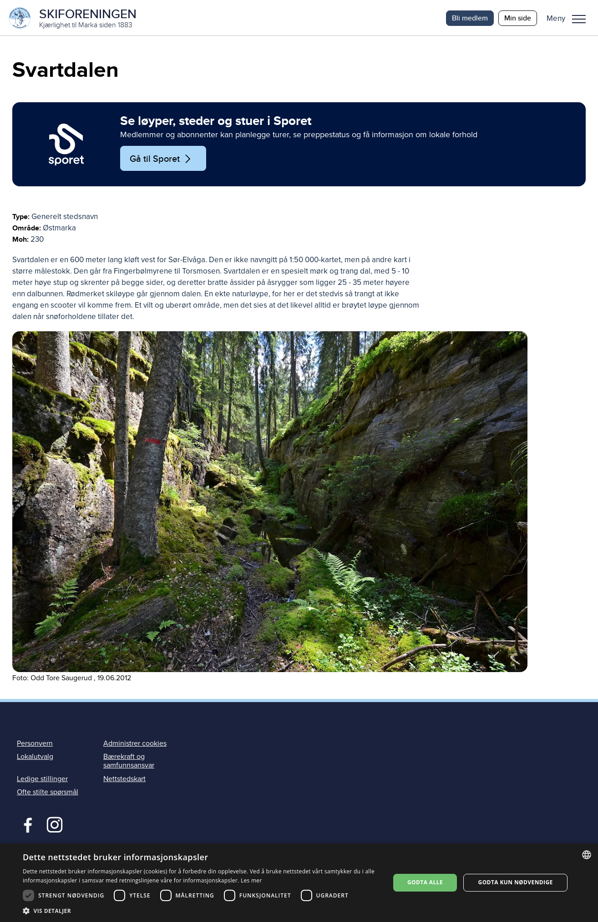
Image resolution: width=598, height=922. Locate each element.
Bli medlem (470, 18)
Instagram (54, 824)
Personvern (35, 744)
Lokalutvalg (35, 757)
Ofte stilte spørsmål (47, 792)
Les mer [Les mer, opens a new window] (251, 880)
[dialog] (299, 882)
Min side (517, 18)
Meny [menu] (579, 19)
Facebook (26, 824)
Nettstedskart (124, 779)
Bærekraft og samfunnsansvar (128, 762)
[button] (569, 18)
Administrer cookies (135, 744)
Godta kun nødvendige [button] (515, 882)
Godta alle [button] (425, 882)
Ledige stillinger (42, 779)
